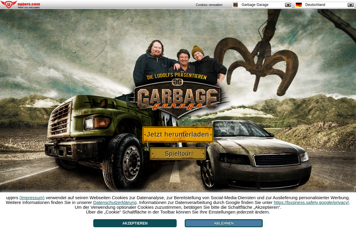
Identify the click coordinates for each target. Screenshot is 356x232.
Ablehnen (224, 223)
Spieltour (178, 153)
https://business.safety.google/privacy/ (311, 202)
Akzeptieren (135, 223)
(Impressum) (31, 197)
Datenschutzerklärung (115, 202)
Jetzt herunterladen (178, 134)
